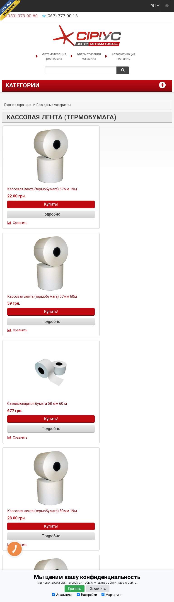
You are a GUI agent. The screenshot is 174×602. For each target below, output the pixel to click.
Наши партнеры (22, 518)
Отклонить (98, 588)
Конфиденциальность (29, 512)
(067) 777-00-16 (62, 15)
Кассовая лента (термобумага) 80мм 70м (41, 406)
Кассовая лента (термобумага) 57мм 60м (127, 189)
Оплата (14, 506)
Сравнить (19, 223)
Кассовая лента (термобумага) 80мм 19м (127, 298)
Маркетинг (112, 594)
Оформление (19, 488)
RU (153, 5)
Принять (74, 588)
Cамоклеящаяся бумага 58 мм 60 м (36, 298)
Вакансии (16, 523)
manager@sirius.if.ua (103, 487)
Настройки (87, 594)
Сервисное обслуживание (32, 529)
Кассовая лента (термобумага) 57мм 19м (41, 189)
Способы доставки (26, 494)
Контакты (17, 477)
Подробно (43, 214)
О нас (12, 483)
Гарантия (16, 500)
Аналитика (62, 594)
